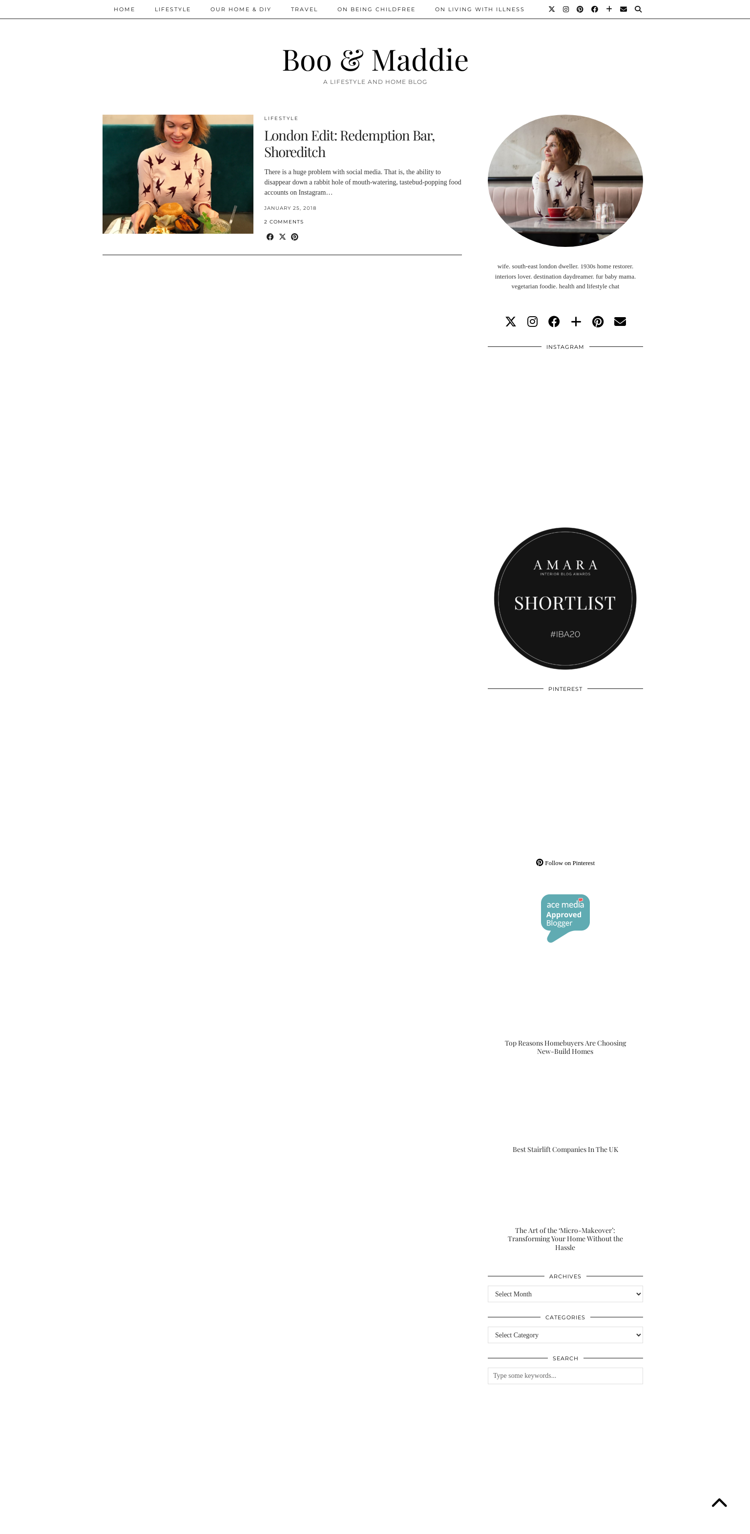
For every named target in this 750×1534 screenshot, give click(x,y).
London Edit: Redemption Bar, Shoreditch (349, 143)
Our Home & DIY (240, 9)
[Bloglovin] (609, 9)
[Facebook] (595, 9)
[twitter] (511, 322)
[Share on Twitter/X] (282, 237)
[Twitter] (552, 9)
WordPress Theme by (597, 1523)
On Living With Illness (480, 9)
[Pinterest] (580, 9)
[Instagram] (566, 9)
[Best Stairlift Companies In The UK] (565, 1111)
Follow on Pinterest (565, 863)
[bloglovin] (576, 322)
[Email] (624, 9)
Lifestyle (173, 9)
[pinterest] (598, 322)
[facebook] (554, 322)
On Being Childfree (376, 9)
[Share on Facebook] (270, 237)
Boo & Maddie (375, 58)
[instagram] (532, 322)
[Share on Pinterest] (295, 237)
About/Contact (219, 1523)
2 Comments (284, 222)
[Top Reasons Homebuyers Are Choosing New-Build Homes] (565, 1013)
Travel (304, 9)
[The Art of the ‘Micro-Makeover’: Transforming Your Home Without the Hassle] (565, 1208)
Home (124, 9)
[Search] (639, 9)
